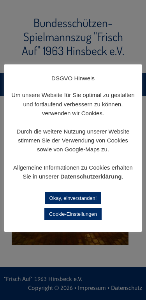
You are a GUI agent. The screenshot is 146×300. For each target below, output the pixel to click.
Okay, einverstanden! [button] (73, 198)
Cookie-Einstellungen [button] (73, 214)
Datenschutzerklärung (91, 176)
